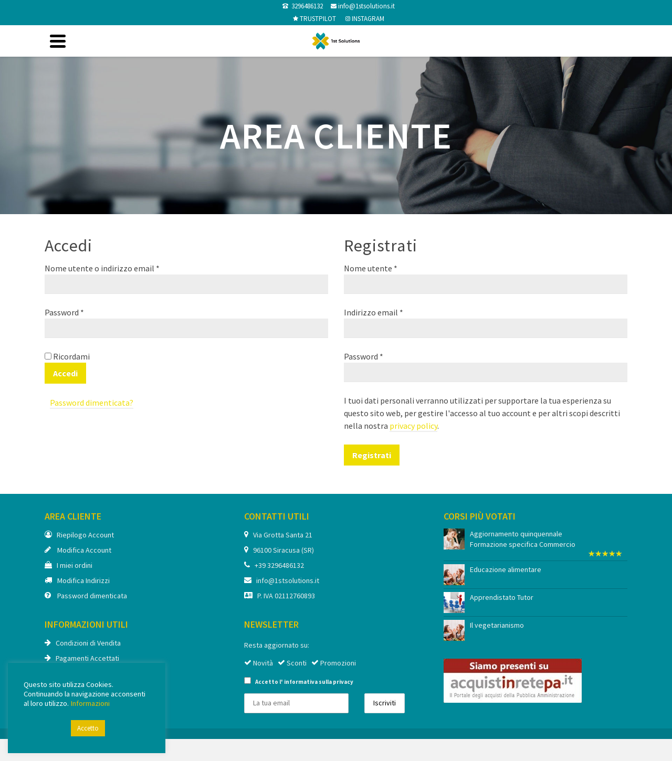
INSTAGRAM (367, 18)
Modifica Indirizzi (77, 580)
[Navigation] (58, 41)
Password (64, 312)
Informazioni (90, 703)
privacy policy (413, 425)
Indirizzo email (373, 312)
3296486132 (305, 6)
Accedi (65, 373)
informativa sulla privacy (318, 681)
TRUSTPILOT (317, 18)
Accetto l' (298, 681)
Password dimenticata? (91, 402)
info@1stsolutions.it (366, 6)
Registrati (371, 455)
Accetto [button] (88, 728)
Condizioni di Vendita (83, 643)
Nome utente (370, 268)
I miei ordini (68, 565)
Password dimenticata (86, 595)
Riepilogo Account (79, 535)
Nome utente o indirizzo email (102, 268)
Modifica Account (78, 550)
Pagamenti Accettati (82, 658)
